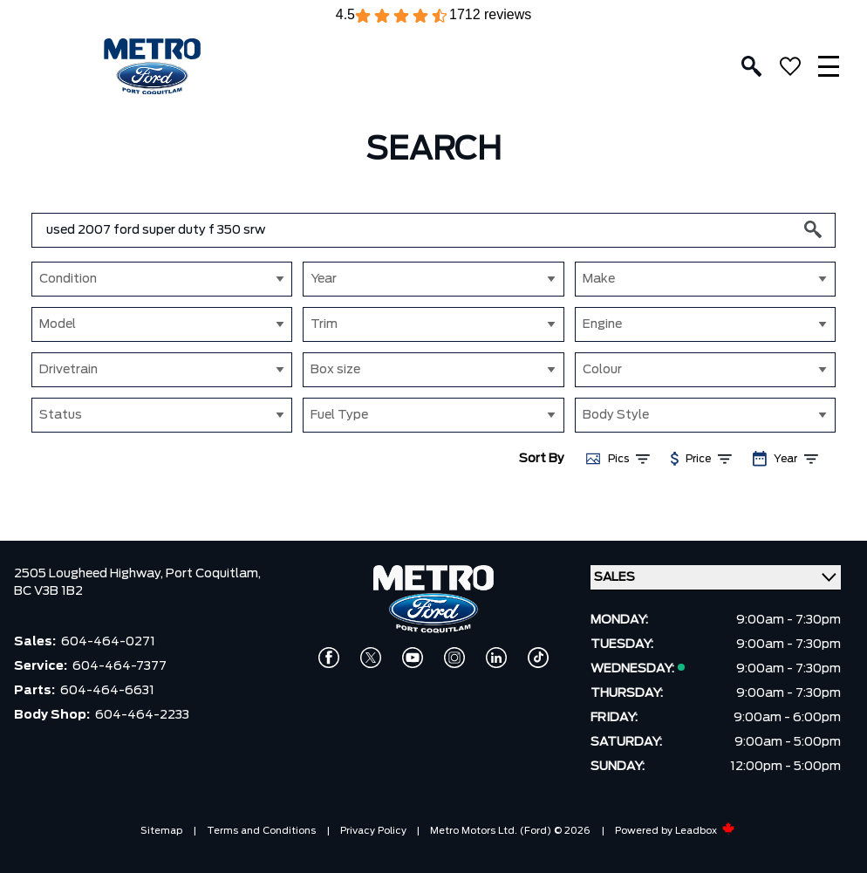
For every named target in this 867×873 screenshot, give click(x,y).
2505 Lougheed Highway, (90, 574)
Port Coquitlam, (213, 574)
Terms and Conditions (261, 830)
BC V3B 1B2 (48, 591)
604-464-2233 (142, 715)
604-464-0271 (108, 642)
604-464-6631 (107, 691)
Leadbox (705, 830)
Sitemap (161, 830)
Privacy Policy (373, 830)
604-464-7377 (119, 666)
